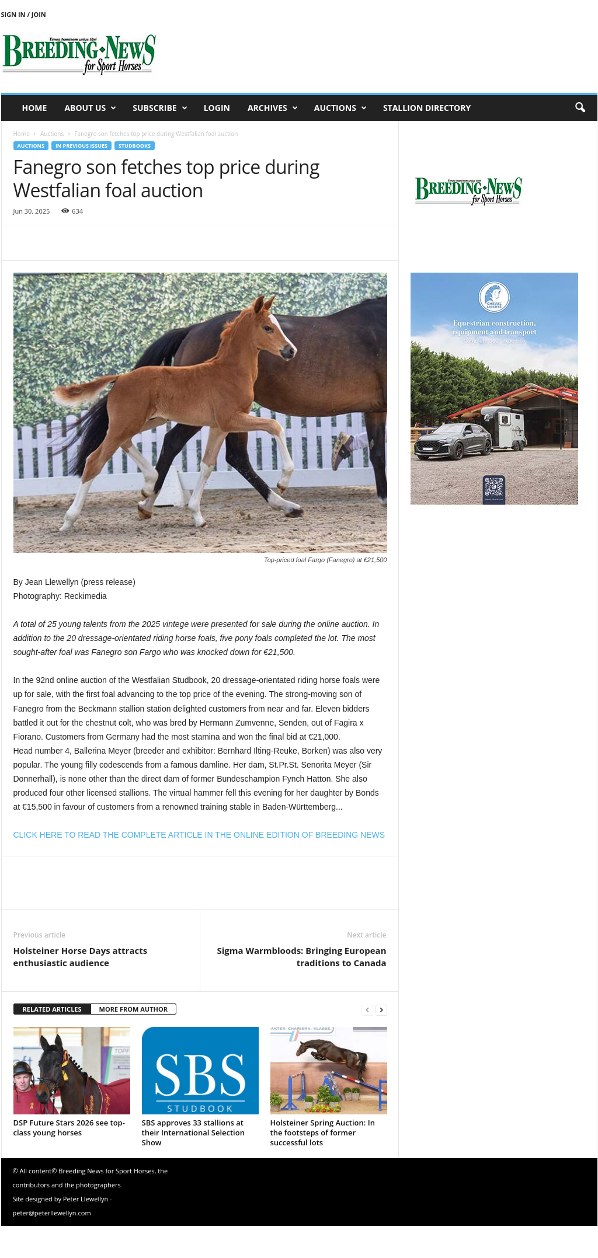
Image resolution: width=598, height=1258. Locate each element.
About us (90, 108)
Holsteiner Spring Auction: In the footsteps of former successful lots (322, 1132)
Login (217, 107)
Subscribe (160, 108)
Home (34, 107)
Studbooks (135, 145)
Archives (273, 108)
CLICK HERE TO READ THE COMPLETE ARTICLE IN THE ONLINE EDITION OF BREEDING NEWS (199, 834)
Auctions (340, 108)
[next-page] (381, 1009)
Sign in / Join (23, 14)
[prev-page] (367, 1009)
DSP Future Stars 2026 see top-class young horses (69, 1127)
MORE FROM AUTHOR (133, 1009)
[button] (580, 108)
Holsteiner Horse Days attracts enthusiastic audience (80, 956)
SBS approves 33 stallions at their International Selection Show (193, 1132)
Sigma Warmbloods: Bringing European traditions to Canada (301, 956)
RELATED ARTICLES (52, 1009)
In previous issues (81, 145)
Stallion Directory (427, 107)
